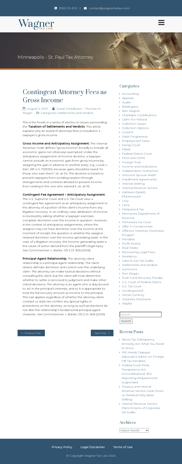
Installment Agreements (139, 179)
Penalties (128, 239)
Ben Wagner (131, 111)
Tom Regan (130, 273)
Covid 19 (127, 132)
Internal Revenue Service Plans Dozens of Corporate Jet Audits (141, 408)
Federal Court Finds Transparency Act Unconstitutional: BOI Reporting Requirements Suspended (140, 373)
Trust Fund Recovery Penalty (142, 278)
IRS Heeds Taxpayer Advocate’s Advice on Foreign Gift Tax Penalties (143, 356)
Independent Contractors (140, 171)
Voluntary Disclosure (136, 299)
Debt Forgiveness (135, 136)
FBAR (126, 149)
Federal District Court (137, 153)
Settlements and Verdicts (75, 113)
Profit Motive (131, 243)
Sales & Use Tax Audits (137, 260)
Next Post (100, 333)
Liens (126, 205)
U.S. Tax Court (131, 286)
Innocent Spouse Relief (139, 175)
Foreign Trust (131, 162)
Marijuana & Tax (133, 209)
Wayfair (127, 303)
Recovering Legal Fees (138, 252)
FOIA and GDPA (133, 158)
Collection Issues (134, 124)
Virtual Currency (133, 295)
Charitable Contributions (139, 115)
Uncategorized (132, 290)
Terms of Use (123, 447)
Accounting (130, 94)
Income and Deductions (139, 166)
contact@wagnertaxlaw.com (109, 8)
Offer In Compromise (137, 226)
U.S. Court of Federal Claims (141, 282)
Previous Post (33, 333)
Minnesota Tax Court (136, 222)
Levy (125, 201)
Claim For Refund (134, 119)
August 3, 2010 (37, 108)
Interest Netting (133, 183)
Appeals (128, 98)
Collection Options (135, 128)
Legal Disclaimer (92, 447)
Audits (126, 102)
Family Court (131, 145)
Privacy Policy (62, 447)
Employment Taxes (136, 141)
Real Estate (130, 248)
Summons (129, 269)
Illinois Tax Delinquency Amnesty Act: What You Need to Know (143, 344)
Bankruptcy (130, 106)
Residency (129, 256)
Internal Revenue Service (140, 188)
